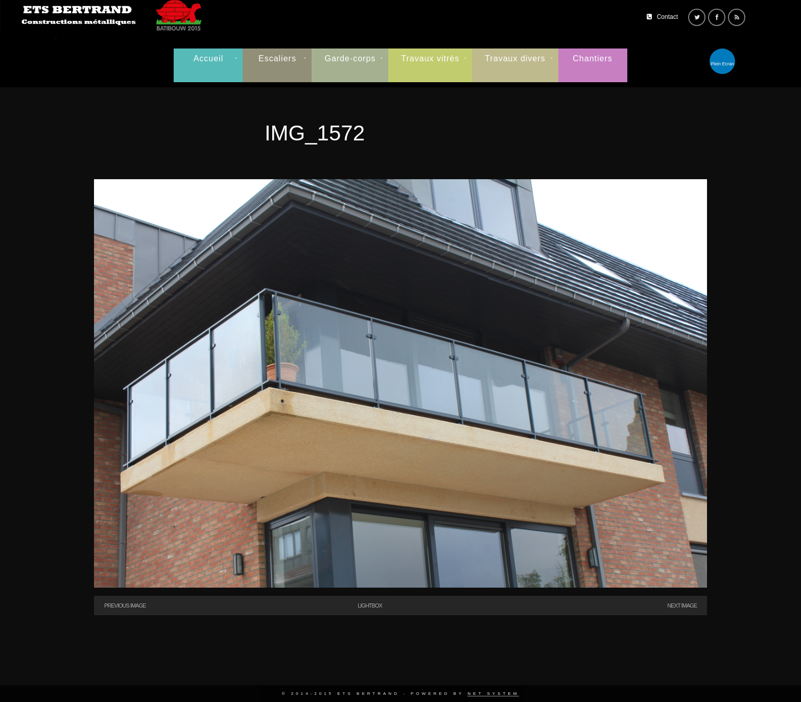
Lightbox (370, 605)
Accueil (209, 58)
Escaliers (277, 58)
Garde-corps (349, 58)
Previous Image (125, 605)
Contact (667, 16)
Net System (493, 693)
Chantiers (592, 58)
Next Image (682, 605)
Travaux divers (515, 58)
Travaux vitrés (430, 58)
